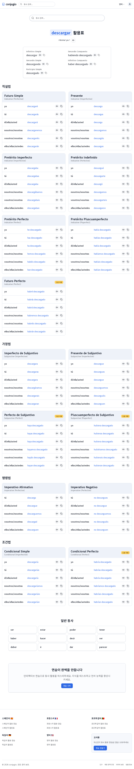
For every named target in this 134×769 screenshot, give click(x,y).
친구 (101, 764)
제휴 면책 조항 (109, 764)
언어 (122, 4)
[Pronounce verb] (74, 40)
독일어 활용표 (7, 744)
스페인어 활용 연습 (9, 723)
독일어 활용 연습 (8, 740)
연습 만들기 (100, 748)
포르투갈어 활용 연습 (99, 723)
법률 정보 (129, 764)
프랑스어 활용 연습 (54, 723)
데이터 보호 (120, 764)
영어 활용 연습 (52, 740)
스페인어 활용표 (8, 728)
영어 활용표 (51, 744)
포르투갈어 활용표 (98, 728)
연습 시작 (67, 685)
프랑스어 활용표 (53, 728)
